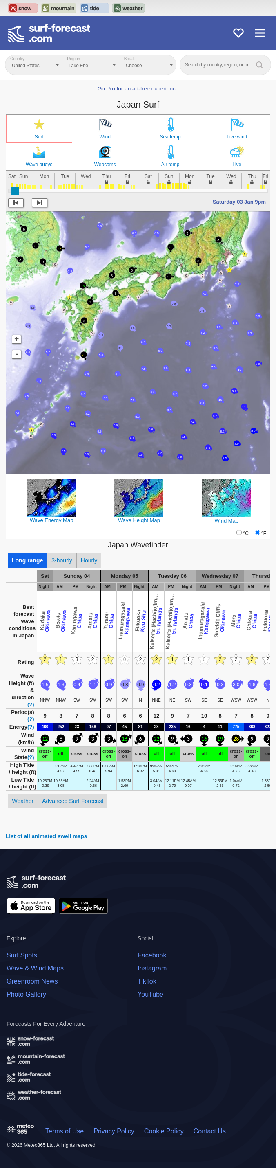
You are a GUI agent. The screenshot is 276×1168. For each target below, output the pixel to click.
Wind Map (227, 521)
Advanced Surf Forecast (72, 801)
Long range (27, 560)
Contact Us (210, 1131)
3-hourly (61, 560)
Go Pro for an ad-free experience (138, 89)
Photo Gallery (26, 994)
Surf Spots (22, 955)
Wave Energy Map (51, 520)
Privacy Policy (113, 1131)
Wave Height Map (139, 520)
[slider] (15, 191)
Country (17, 59)
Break (129, 59)
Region (73, 59)
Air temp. (171, 164)
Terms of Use (64, 1131)
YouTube (150, 994)
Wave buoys (39, 164)
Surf (39, 137)
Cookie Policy (164, 1131)
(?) (30, 704)
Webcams (105, 164)
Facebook (152, 955)
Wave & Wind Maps (35, 968)
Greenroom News (32, 981)
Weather (23, 801)
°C (245, 533)
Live (236, 164)
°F (263, 533)
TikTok (147, 981)
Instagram (152, 968)
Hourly (89, 560)
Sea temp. (171, 137)
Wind (105, 137)
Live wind (237, 137)
